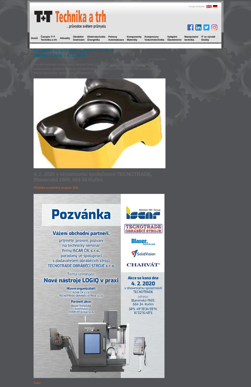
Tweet (37, 382)
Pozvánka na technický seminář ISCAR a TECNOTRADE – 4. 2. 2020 (74, 53)
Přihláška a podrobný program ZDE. (56, 187)
